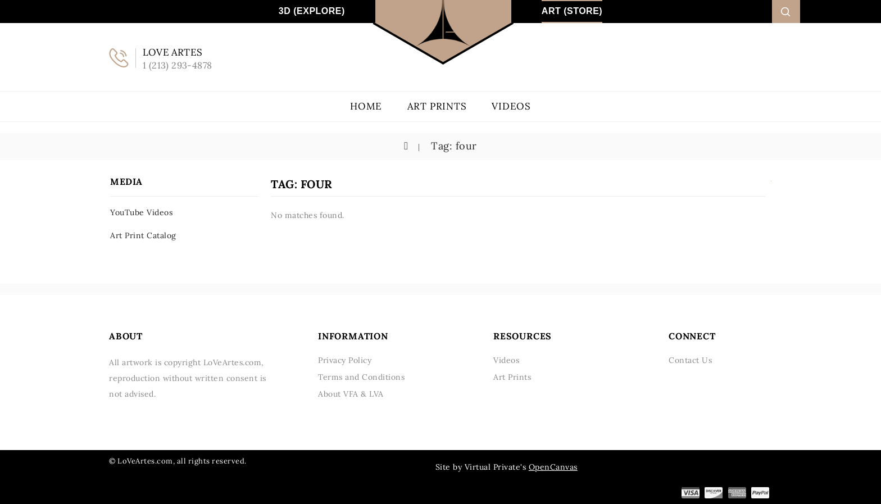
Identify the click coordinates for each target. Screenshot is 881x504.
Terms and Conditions (361, 377)
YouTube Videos (141, 212)
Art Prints (437, 106)
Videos (511, 106)
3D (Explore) (312, 11)
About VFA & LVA (351, 394)
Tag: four (452, 145)
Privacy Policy (344, 360)
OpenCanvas (553, 467)
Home (366, 106)
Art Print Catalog (143, 235)
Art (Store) (572, 11)
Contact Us (690, 360)
